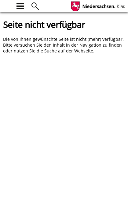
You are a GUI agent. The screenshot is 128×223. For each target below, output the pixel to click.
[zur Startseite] (6, 5)
